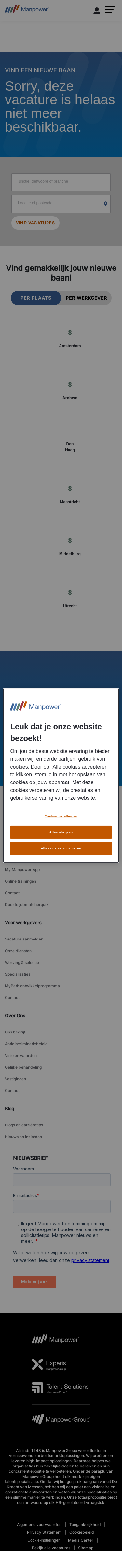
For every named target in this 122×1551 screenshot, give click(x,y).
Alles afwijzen (61, 832)
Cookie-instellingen (61, 816)
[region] (61, 775)
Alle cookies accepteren (61, 848)
